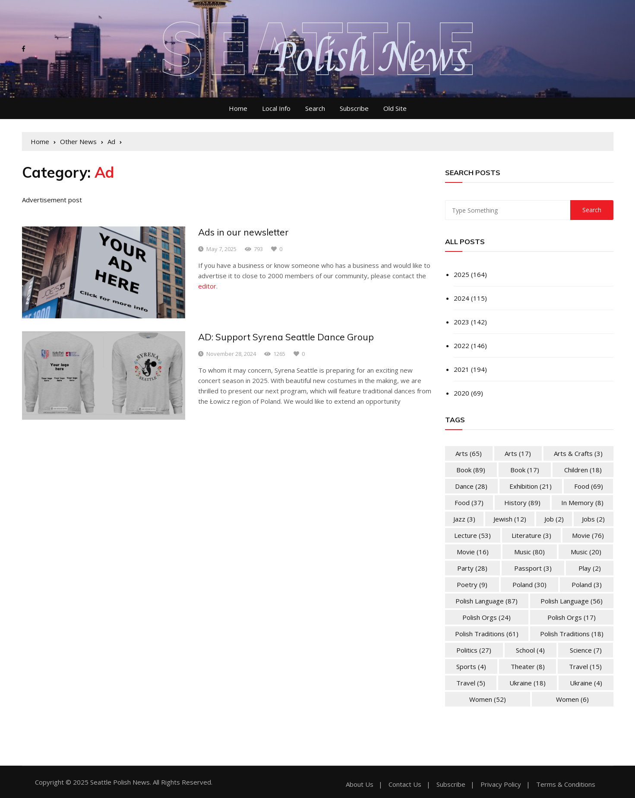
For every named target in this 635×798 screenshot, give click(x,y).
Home (238, 108)
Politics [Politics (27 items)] (473, 650)
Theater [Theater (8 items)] (528, 666)
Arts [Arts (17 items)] (518, 453)
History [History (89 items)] (522, 502)
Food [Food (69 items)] (588, 486)
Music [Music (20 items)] (586, 551)
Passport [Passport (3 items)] (533, 568)
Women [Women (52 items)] (487, 699)
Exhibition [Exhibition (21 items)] (530, 486)
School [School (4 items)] (530, 650)
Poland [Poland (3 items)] (587, 584)
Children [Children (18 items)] (583, 469)
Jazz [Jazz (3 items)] (464, 519)
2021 (461, 369)
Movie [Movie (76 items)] (588, 535)
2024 (461, 298)
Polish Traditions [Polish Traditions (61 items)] (486, 633)
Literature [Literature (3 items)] (531, 535)
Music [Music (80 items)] (529, 551)
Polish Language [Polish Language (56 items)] (571, 601)
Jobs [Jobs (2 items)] (593, 519)
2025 (461, 274)
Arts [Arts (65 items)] (468, 453)
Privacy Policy (500, 784)
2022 (461, 345)
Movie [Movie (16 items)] (473, 551)
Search (315, 108)
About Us (359, 784)
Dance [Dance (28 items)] (471, 486)
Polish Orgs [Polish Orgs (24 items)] (486, 617)
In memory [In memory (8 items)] (582, 502)
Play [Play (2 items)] (589, 568)
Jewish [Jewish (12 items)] (509, 519)
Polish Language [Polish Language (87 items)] (486, 601)
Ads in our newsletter (243, 232)
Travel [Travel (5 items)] (470, 683)
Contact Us (405, 784)
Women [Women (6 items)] (572, 699)
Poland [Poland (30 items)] (529, 584)
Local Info (276, 108)
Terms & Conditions (565, 784)
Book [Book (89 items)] (470, 469)
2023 (461, 321)
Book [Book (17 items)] (524, 469)
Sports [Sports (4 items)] (471, 666)
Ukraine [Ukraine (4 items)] (586, 683)
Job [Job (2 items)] (554, 519)
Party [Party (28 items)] (472, 568)
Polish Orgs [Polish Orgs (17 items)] (571, 617)
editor (207, 286)
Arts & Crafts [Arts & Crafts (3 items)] (578, 453)
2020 (461, 393)
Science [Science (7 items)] (586, 650)
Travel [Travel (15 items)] (585, 666)
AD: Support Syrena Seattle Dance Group (286, 336)
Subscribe (354, 108)
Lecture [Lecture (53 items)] (472, 535)
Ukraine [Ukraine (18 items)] (527, 683)
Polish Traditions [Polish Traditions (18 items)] (571, 633)
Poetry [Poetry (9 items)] (472, 584)
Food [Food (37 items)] (469, 502)
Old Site (395, 108)
